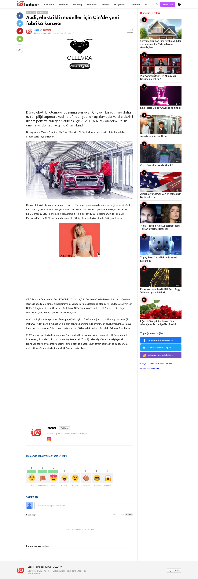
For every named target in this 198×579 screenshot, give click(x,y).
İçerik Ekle (168, 4)
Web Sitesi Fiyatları (149, 368)
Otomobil (42, 12)
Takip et (64, 428)
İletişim (169, 363)
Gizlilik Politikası (156, 363)
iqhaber (38, 29)
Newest (129, 514)
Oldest (121, 514)
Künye (143, 363)
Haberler (31, 12)
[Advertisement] (79, 89)
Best (114, 514)
